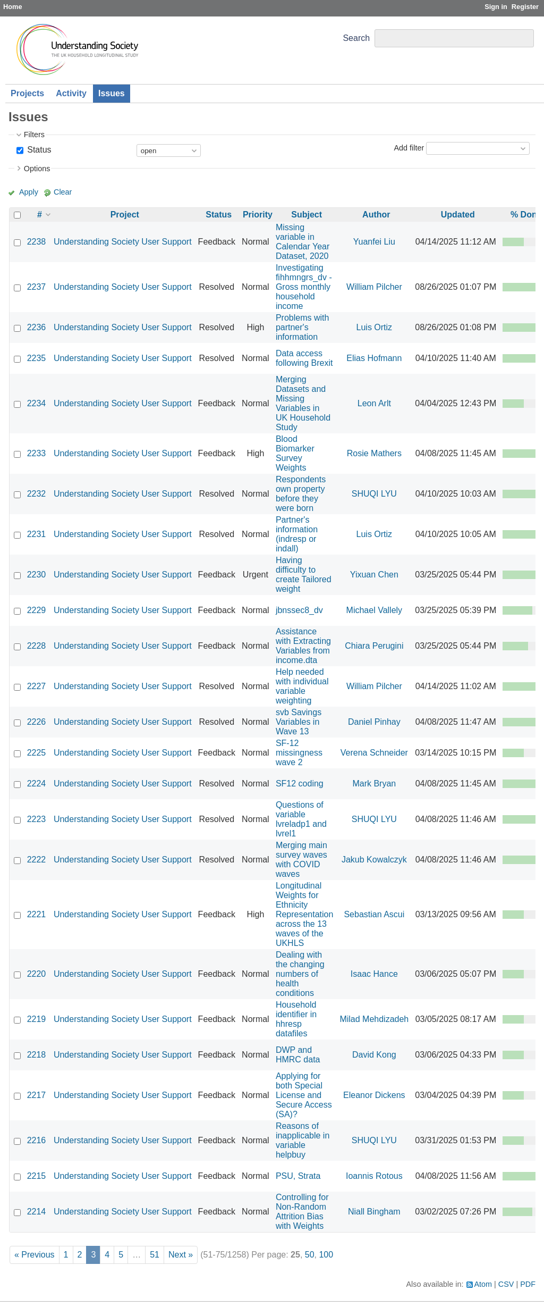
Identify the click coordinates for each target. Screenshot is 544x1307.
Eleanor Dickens (374, 1095)
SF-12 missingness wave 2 (299, 753)
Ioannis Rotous (374, 1175)
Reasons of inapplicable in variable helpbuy (302, 1140)
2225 (36, 752)
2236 (36, 327)
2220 (36, 973)
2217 (36, 1095)
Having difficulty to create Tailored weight (304, 574)
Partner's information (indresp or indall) (297, 534)
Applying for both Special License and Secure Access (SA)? (304, 1095)
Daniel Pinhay (374, 721)
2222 (36, 859)
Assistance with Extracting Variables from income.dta (303, 646)
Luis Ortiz (374, 327)
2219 (36, 1019)
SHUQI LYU (374, 493)
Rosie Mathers (374, 453)
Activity (71, 93)
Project (124, 214)
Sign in (495, 7)
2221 (36, 914)
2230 (36, 574)
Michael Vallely (374, 610)
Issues (111, 93)
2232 (36, 493)
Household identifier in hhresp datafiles (296, 1019)
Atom (483, 1284)
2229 (36, 610)
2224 (36, 783)
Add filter (409, 148)
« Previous (34, 1254)
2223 (36, 819)
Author (376, 214)
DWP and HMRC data (298, 1054)
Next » (180, 1254)
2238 (36, 241)
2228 (36, 645)
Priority (258, 214)
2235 (36, 358)
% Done (526, 214)
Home (12, 7)
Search (356, 38)
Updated (458, 214)
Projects (27, 93)
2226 (36, 721)
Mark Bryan (374, 783)
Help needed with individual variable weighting (302, 686)
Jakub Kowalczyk (374, 859)
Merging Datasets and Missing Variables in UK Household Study (303, 403)
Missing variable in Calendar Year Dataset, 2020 (302, 242)
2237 (36, 286)
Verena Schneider (374, 752)
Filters (34, 134)
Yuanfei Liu (374, 241)
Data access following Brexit (304, 358)
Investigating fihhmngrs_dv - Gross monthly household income (304, 287)
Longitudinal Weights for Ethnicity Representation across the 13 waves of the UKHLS (305, 914)
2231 (36, 534)
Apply (28, 192)
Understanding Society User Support (123, 241)
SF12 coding (300, 783)
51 (154, 1254)
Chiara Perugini (374, 645)
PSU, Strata (298, 1175)
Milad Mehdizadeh (374, 1019)
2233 (36, 453)
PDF (528, 1284)
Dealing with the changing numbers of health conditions (300, 974)
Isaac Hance (374, 973)
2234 (36, 403)
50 (309, 1254)
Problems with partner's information (302, 327)
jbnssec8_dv (299, 610)
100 (326, 1254)
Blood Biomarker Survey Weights (295, 453)
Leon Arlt (374, 403)
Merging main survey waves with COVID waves (301, 859)
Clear (63, 192)
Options (37, 168)
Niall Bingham (374, 1211)
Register (525, 7)
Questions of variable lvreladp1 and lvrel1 (301, 819)
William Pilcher (374, 286)
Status (38, 149)
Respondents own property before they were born (301, 494)
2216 (36, 1140)
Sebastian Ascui (374, 914)
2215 (36, 1175)
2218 (36, 1054)
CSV (506, 1284)
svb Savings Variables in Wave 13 (298, 722)
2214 (36, 1211)
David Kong (374, 1054)
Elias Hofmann (374, 358)
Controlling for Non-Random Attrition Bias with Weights (302, 1211)
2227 (36, 686)
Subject (306, 214)
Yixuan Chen (374, 574)
